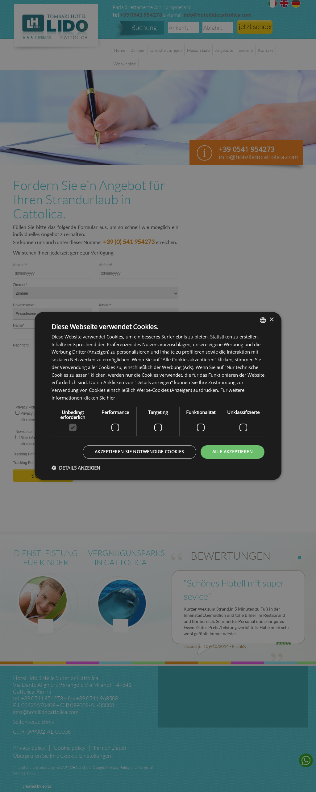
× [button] (271, 319)
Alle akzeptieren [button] (232, 451)
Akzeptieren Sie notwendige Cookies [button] (139, 451)
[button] (76, 468)
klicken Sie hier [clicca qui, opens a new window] (99, 398)
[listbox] (263, 320)
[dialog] (158, 396)
